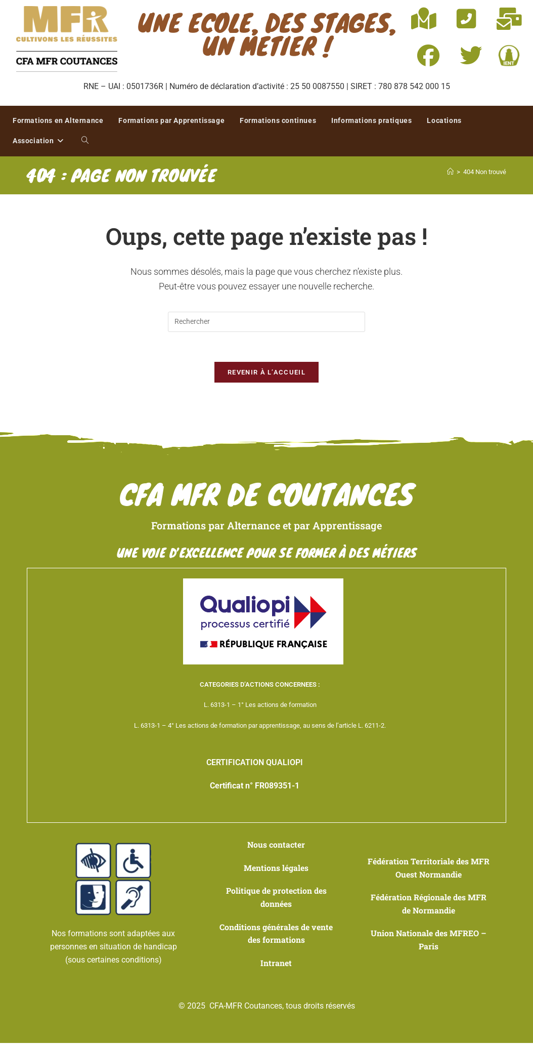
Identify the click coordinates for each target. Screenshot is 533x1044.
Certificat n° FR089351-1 (254, 786)
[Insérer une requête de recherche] (266, 322)
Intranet (276, 963)
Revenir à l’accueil (266, 373)
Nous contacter (276, 846)
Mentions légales (276, 868)
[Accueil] (450, 172)
